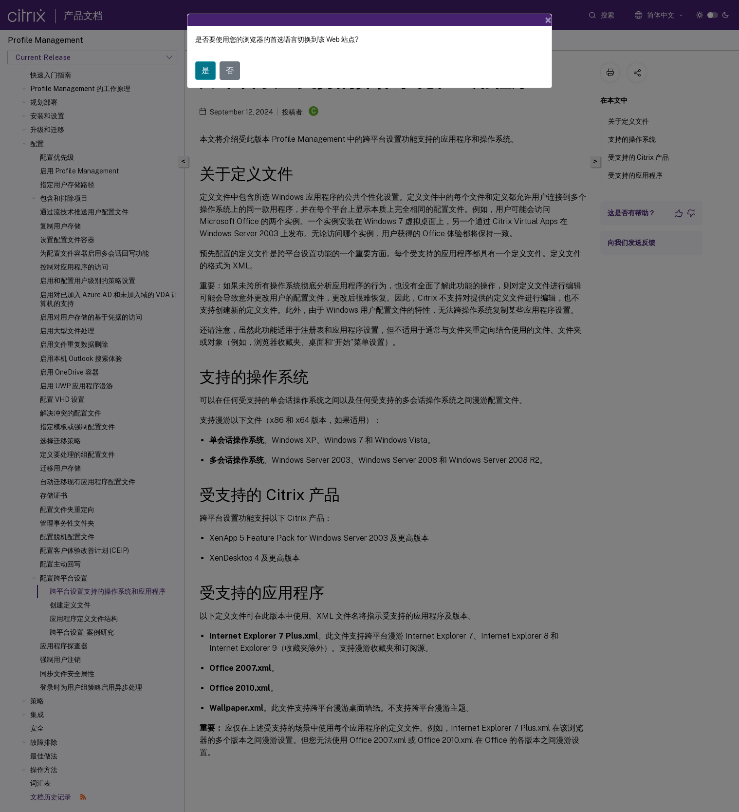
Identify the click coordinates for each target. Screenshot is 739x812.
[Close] (548, 20)
